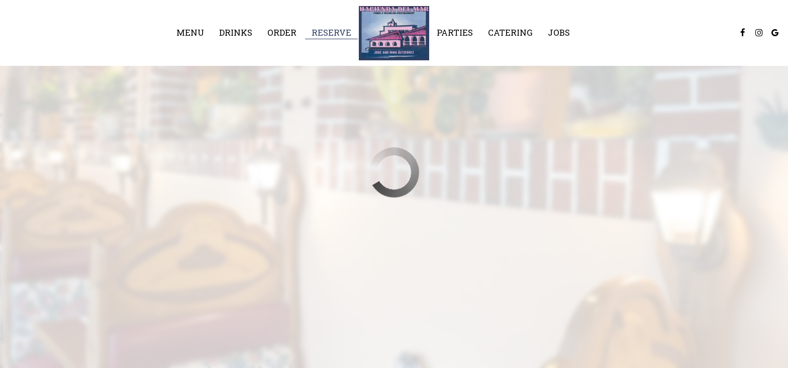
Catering (510, 33)
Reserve (331, 33)
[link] (394, 33)
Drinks (235, 33)
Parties (455, 33)
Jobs (559, 33)
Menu (190, 33)
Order (282, 33)
